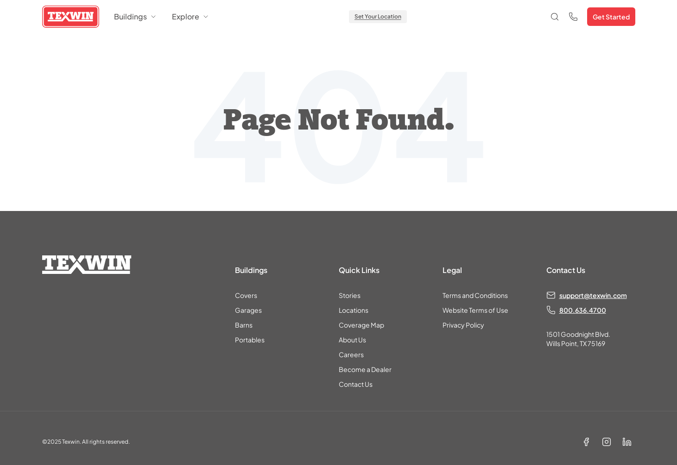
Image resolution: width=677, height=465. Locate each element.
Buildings (135, 16)
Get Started (611, 16)
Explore (190, 16)
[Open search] (554, 16)
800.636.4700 (582, 310)
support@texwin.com (593, 295)
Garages (248, 310)
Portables (250, 339)
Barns (244, 325)
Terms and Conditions (475, 295)
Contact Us (356, 384)
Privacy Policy (463, 325)
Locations (353, 310)
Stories (350, 295)
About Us (352, 339)
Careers (351, 354)
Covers (246, 295)
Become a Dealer (365, 369)
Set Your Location (377, 16)
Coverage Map (361, 325)
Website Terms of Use (475, 310)
